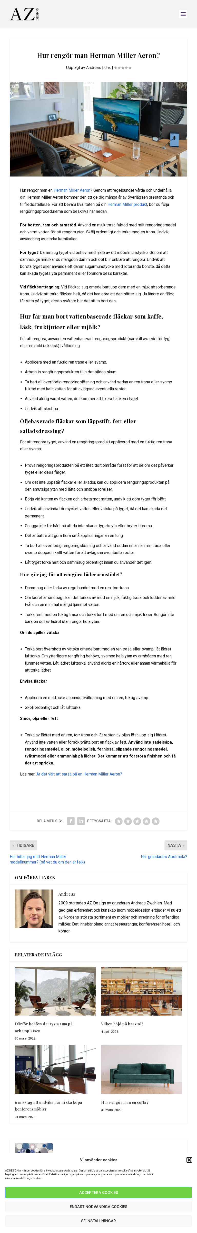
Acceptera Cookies (98, 1192)
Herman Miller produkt (127, 204)
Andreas (93, 67)
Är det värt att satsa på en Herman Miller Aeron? (79, 774)
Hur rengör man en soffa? (125, 1102)
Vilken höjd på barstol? (122, 1023)
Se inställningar (98, 1221)
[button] (189, 1159)
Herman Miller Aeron (72, 190)
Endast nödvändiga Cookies (98, 1206)
